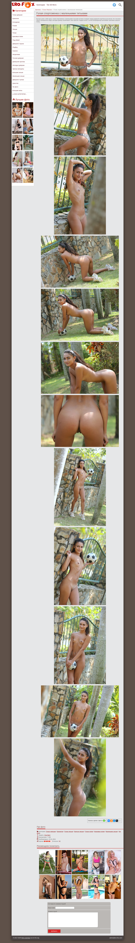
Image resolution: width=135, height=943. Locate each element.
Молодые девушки (19, 65)
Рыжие (15, 25)
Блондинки (16, 22)
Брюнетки (16, 18)
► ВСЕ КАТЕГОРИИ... (20, 94)
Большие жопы (17, 90)
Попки (14, 33)
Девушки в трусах (18, 43)
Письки (15, 29)
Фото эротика (25, 941)
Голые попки (89, 831)
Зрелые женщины (18, 69)
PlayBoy (15, 47)
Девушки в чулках (18, 79)
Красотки (15, 83)
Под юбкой (16, 40)
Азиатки (15, 51)
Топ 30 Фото (51, 5)
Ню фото (15, 87)
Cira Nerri (47, 835)
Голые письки (68, 831)
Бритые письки (79, 831)
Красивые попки (18, 36)
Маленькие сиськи (18, 76)
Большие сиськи (18, 72)
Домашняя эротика (19, 61)
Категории (41, 5)
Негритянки (16, 54)
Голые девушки (17, 15)
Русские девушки (18, 58)
